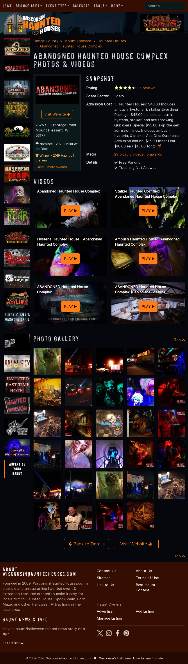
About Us (144, 571)
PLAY (70, 210)
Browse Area (27, 6)
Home (7, 6)
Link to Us (105, 585)
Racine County (46, 41)
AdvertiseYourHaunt (17, 469)
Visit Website (57, 114)
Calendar (81, 6)
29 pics (120, 154)
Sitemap (104, 578)
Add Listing (145, 611)
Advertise (105, 611)
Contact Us (106, 571)
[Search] (165, 6)
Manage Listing (109, 618)
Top (179, 340)
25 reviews (146, 88)
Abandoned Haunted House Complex (70, 46)
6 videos (136, 154)
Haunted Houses (111, 41)
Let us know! (13, 643)
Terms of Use (147, 578)
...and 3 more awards (51, 167)
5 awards (154, 154)
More (115, 6)
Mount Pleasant (77, 41)
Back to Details (86, 544)
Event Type (56, 6)
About (99, 6)
